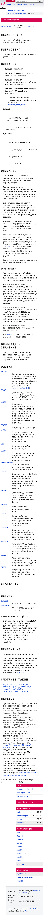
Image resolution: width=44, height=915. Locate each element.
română (20, 860)
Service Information (15, 10)
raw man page (23, 796)
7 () (20, 881)
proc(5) (6, 246)
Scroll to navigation (11, 20)
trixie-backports (23, 816)
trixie (19, 812)
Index (9, 4)
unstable (10, 13)
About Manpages (21, 4)
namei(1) (13, 685)
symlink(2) (6, 26)
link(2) (20, 672)
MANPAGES (10, 1)
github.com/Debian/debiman (30, 909)
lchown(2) (23, 685)
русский (20, 864)
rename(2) (7, 689)
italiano (20, 846)
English (20, 839)
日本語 (19, 850)
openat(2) (11, 335)
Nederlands (21, 853)
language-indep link (25, 789)
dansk (19, 832)
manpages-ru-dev (20, 13)
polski (19, 857)
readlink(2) (26, 687)
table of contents (25, 802)
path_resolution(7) (20, 388)
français (20, 843)
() (5, 601)
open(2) (15, 687)
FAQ (32, 4)
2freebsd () (25, 877)
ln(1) (5, 685)
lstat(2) (7, 687)
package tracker (23, 792)
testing (19, 819)
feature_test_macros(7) (18, 105)
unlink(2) (17, 689)
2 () (21, 874)
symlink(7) (27, 691)
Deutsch (20, 836)
